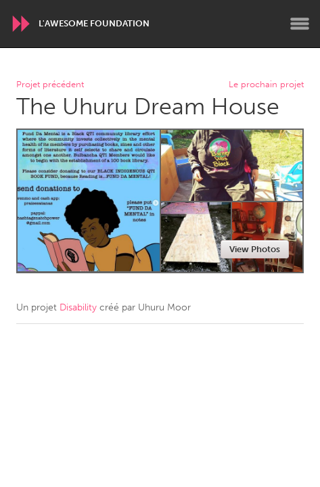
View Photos (254, 249)
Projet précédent (50, 84)
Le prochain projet (266, 84)
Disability (78, 307)
